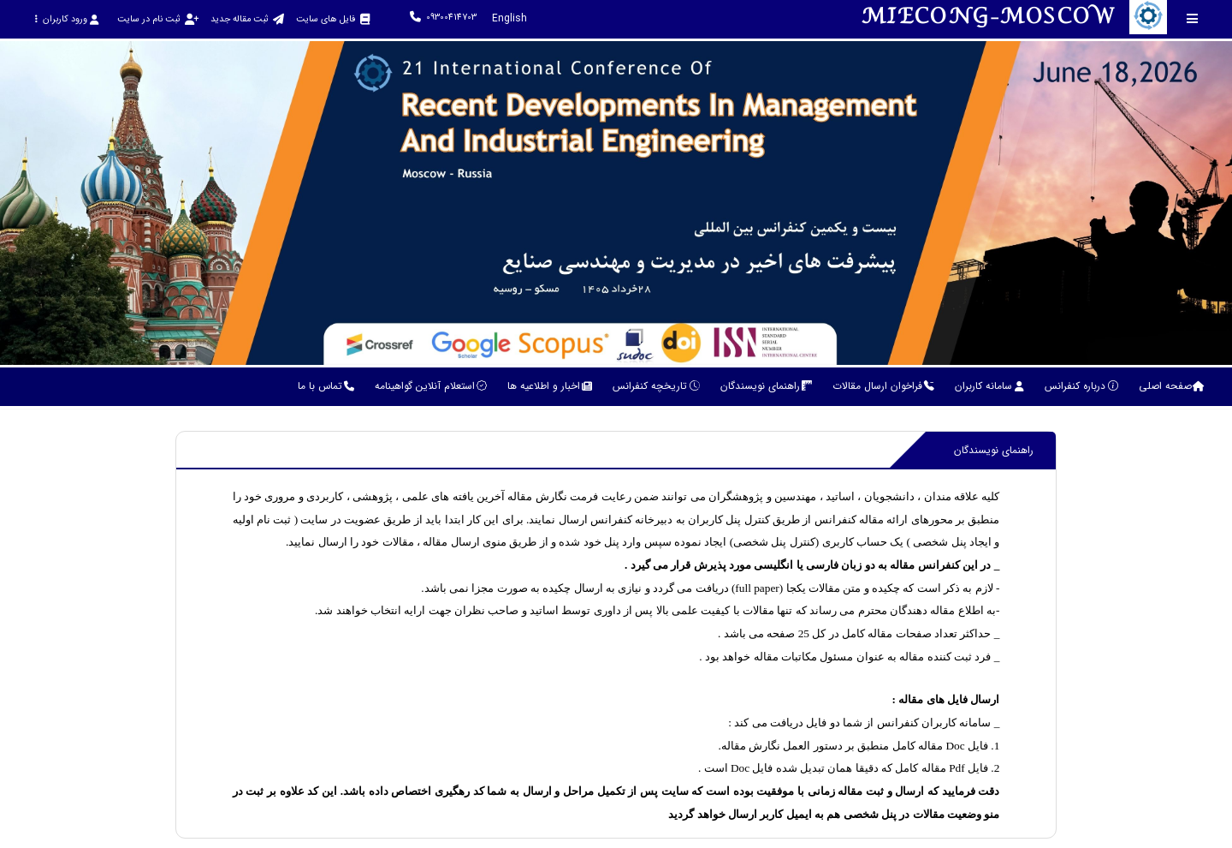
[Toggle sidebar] (1193, 18)
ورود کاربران (66, 19)
